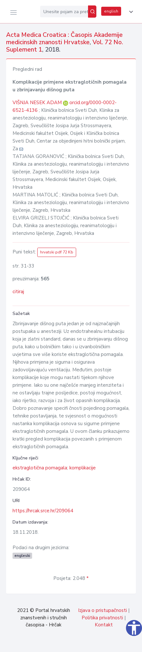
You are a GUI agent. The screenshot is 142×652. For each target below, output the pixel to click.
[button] (129, 11)
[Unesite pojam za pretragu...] (64, 11)
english (111, 11)
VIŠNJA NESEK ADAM (38, 102)
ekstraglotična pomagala (40, 468)
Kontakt (104, 625)
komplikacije (82, 468)
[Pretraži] (92, 11)
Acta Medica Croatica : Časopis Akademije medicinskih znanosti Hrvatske (64, 38)
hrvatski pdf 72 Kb (56, 252)
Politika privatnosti (102, 618)
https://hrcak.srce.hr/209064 (43, 511)
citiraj (18, 291)
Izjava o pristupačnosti (102, 610)
